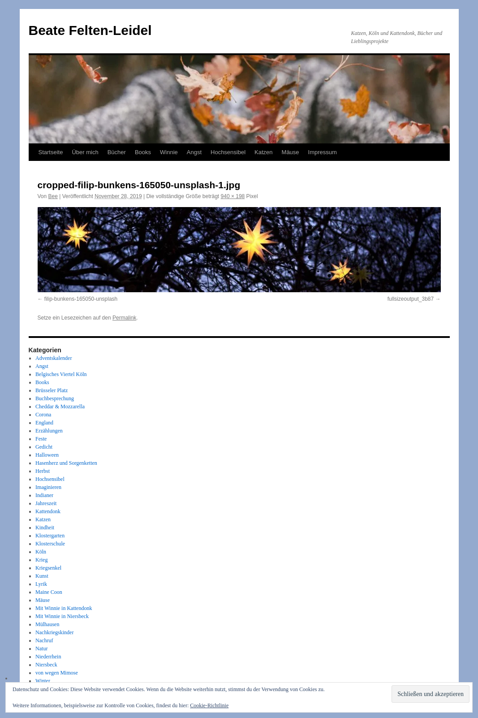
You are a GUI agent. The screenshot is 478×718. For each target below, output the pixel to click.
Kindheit (44, 527)
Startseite (51, 152)
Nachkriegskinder (54, 632)
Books (143, 152)
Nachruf (44, 640)
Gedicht (43, 447)
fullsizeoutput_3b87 (411, 299)
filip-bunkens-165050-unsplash (80, 299)
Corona (43, 414)
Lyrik (41, 584)
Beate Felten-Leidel (90, 30)
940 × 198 (233, 196)
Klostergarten (50, 535)
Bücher (117, 152)
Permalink (124, 318)
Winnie (169, 152)
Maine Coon (48, 592)
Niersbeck (46, 665)
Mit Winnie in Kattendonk (63, 608)
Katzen (263, 152)
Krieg (41, 560)
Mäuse (290, 152)
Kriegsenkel (48, 568)
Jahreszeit (45, 503)
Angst (194, 152)
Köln (40, 552)
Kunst (41, 576)
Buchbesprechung (54, 398)
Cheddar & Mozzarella (60, 406)
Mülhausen (47, 624)
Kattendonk (47, 511)
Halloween (47, 455)
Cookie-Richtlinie (209, 705)
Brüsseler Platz (51, 390)
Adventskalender (53, 358)
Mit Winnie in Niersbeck (62, 616)
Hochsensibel (228, 152)
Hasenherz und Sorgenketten (66, 463)
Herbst (42, 471)
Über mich (85, 152)
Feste (41, 439)
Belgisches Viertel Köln (60, 374)
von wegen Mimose (56, 673)
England (44, 423)
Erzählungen (49, 431)
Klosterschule (50, 544)
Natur (41, 648)
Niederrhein (48, 656)
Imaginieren (48, 487)
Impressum (322, 152)
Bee (53, 196)
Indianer (44, 495)
